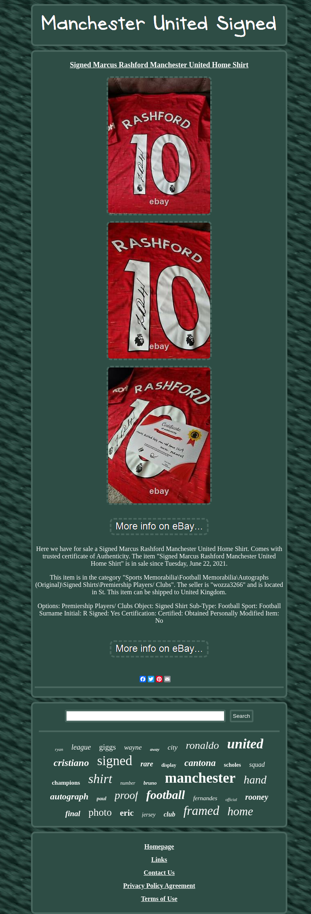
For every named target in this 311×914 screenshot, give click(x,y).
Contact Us (159, 872)
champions (66, 782)
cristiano (71, 762)
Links (159, 859)
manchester (200, 778)
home (240, 811)
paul (102, 798)
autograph (69, 796)
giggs (107, 747)
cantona (200, 763)
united (245, 743)
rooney (257, 796)
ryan (59, 749)
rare (146, 764)
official (231, 799)
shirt (100, 778)
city (173, 747)
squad (257, 764)
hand (255, 779)
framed (201, 810)
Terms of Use (159, 898)
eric (127, 813)
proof (126, 795)
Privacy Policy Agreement (159, 885)
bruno (150, 783)
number (128, 783)
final (72, 813)
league (81, 747)
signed (114, 760)
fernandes (205, 798)
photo (100, 812)
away (154, 749)
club (169, 814)
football (165, 794)
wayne (133, 747)
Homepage (159, 846)
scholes (232, 765)
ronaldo (202, 745)
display (168, 765)
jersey (149, 815)
